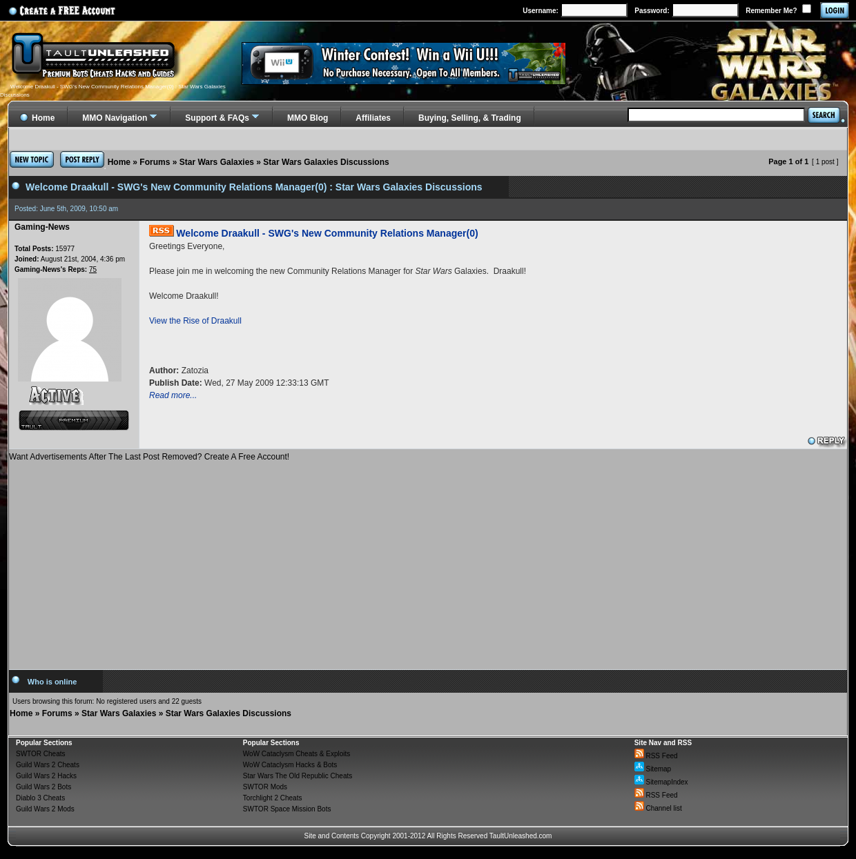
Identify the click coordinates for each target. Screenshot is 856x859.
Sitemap (652, 769)
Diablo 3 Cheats (40, 798)
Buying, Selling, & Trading (469, 118)
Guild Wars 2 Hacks (46, 776)
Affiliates (373, 118)
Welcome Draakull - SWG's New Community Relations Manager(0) (327, 233)
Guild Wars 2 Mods (45, 809)
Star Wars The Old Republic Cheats (297, 776)
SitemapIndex (661, 782)
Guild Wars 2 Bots (43, 787)
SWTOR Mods (265, 787)
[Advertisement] (428, 560)
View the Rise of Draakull (195, 321)
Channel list (658, 808)
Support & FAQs (217, 118)
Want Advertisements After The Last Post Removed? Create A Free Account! (149, 457)
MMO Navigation (114, 118)
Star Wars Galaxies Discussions (326, 162)
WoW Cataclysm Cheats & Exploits (296, 754)
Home (119, 162)
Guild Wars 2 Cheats (47, 765)
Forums (154, 162)
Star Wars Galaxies (216, 162)
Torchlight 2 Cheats (272, 798)
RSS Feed (656, 756)
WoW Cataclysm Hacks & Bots (290, 765)
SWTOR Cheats (41, 754)
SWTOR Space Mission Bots (287, 809)
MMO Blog (307, 118)
